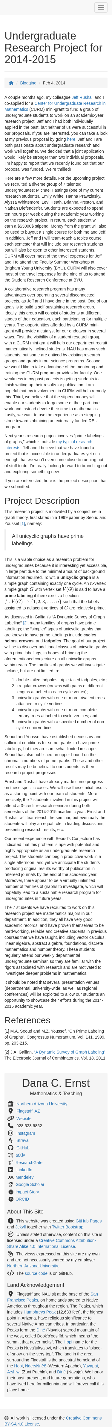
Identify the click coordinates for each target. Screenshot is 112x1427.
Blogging (28, 83)
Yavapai (90, 1366)
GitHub (23, 1147)
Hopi (68, 1342)
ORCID (22, 1199)
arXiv (20, 1155)
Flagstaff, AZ (28, 1111)
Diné (40, 1330)
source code (36, 1273)
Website (23, 1118)
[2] (25, 623)
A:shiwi (13, 1372)
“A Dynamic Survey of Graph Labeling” (69, 1052)
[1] (22, 523)
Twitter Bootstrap (67, 1227)
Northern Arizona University (41, 1103)
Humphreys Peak (40, 1312)
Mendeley (25, 1177)
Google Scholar (30, 1184)
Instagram (25, 1133)
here (71, 139)
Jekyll (20, 1227)
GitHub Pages (89, 1221)
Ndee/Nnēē (35, 1366)
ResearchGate (29, 1162)
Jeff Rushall (82, 97)
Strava (22, 1140)
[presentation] (91, 583)
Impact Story (27, 1192)
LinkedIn (24, 1169)
